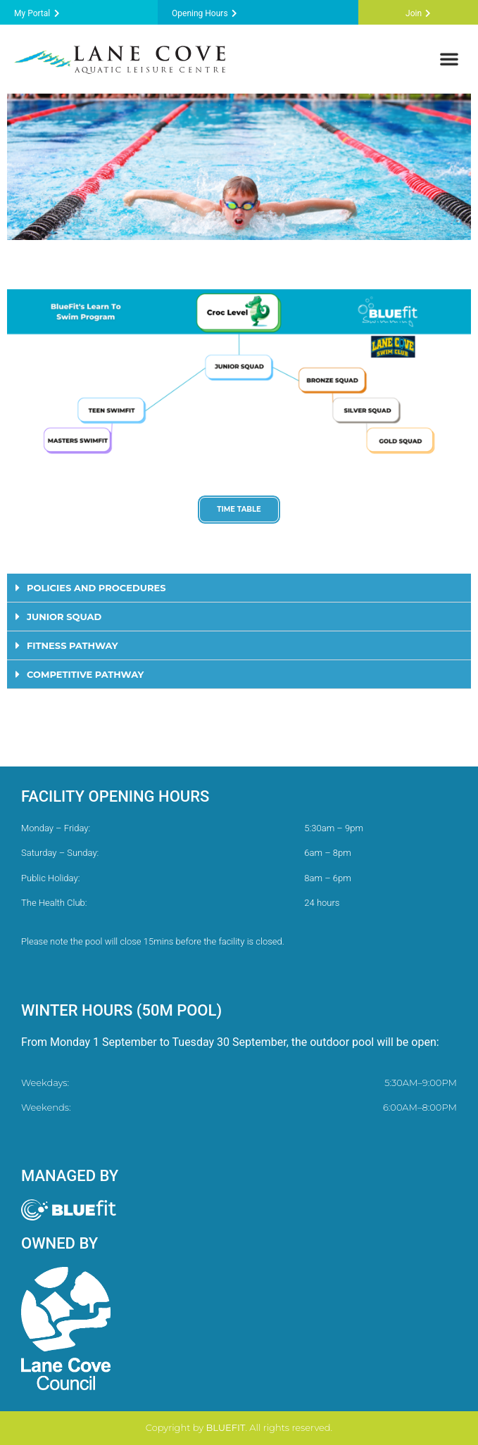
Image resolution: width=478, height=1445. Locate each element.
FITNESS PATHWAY (72, 645)
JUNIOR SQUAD (64, 616)
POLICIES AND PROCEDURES (96, 587)
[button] (449, 58)
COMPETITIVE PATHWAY (85, 674)
